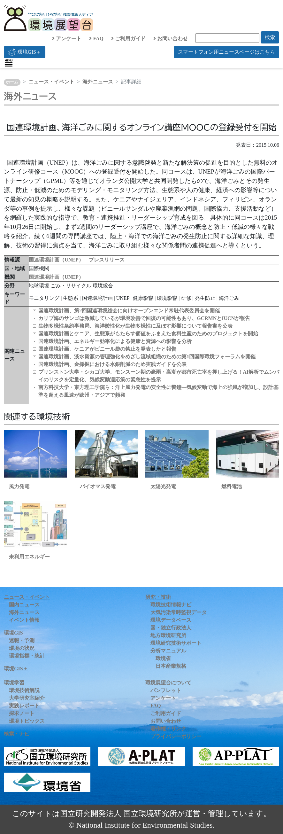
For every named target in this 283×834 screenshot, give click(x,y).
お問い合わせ (170, 38)
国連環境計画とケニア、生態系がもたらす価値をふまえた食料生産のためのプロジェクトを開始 (148, 333)
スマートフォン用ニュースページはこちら (226, 52)
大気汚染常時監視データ (178, 612)
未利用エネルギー (29, 556)
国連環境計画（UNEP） (56, 277)
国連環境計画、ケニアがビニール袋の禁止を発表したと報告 (107, 349)
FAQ (96, 38)
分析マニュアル (168, 650)
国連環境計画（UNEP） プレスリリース (77, 259)
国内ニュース (24, 604)
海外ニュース (97, 81)
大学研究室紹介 (27, 698)
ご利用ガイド (128, 38)
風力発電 (19, 486)
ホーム (12, 82)
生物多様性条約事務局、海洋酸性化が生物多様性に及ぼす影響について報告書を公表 (135, 326)
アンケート (66, 38)
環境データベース (170, 620)
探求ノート (21, 713)
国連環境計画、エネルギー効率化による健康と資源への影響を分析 (115, 341)
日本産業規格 (171, 666)
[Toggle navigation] (8, 63)
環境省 (163, 658)
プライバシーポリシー (176, 736)
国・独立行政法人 (170, 627)
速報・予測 (21, 640)
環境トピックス (27, 721)
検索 (270, 37)
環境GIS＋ (24, 52)
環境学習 (14, 682)
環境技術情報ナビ (170, 604)
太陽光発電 (163, 486)
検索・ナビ (16, 734)
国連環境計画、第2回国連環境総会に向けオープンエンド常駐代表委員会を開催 (129, 310)
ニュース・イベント (51, 81)
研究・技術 (158, 597)
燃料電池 (231, 486)
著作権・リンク (168, 728)
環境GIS (13, 632)
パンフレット (165, 690)
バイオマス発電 (98, 486)
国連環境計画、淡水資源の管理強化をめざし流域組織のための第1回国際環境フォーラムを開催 (147, 356)
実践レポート (24, 705)
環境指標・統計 (27, 656)
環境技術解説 (24, 690)
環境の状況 (21, 648)
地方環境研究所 (168, 635)
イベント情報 (24, 620)
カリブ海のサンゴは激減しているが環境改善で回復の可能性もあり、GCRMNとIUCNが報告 (144, 318)
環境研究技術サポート (176, 643)
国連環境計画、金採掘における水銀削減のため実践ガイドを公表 (112, 364)
